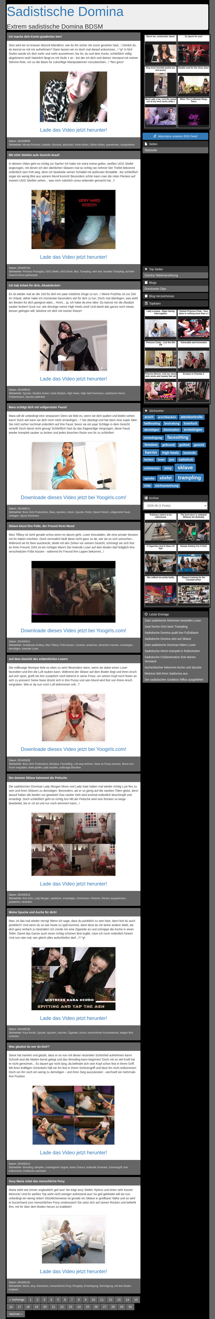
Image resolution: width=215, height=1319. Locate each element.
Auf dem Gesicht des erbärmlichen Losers (38, 659)
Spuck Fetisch (101, 512)
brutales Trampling (114, 271)
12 (110, 1299)
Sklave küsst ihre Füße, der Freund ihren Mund (41, 526)
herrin (151, 452)
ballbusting (152, 423)
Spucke (27, 393)
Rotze (88, 512)
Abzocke (56, 144)
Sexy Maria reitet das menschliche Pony (37, 1181)
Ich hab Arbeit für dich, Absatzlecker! (34, 285)
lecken (148, 459)
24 (79, 1306)
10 (93, 1299)
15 (136, 1299)
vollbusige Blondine (70, 767)
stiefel (166, 478)
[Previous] (17, 1299)
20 (45, 1306)
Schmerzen (83, 898)
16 (11, 1306)
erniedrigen (126, 645)
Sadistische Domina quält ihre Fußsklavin (172, 632)
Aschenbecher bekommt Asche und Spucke (173, 667)
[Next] (16, 1314)
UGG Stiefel (52, 271)
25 (87, 1306)
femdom (150, 445)
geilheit (184, 445)
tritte (147, 485)
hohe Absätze (58, 393)
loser (161, 459)
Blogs (151, 282)
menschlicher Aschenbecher (103, 1032)
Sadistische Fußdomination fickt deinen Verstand (170, 659)
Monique (54, 763)
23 (70, 1306)
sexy (32, 1286)
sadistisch (55, 898)
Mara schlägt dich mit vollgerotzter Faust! (38, 407)
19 (36, 1306)
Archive (152, 498)
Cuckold (80, 645)
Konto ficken (81, 144)
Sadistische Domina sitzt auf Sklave (168, 638)
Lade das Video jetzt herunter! (73, 130)
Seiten (151, 144)
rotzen (70, 512)
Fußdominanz (16, 396)
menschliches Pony (60, 1286)
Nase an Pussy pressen (107, 763)
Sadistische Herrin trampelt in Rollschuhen (172, 651)
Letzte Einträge (157, 614)
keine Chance (77, 1167)
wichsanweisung (166, 485)
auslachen (91, 645)
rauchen (62, 1032)
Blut (76, 271)
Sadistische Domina (65, 11)
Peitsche (95, 898)
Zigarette (73, 1032)
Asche (82, 1032)
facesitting (177, 437)
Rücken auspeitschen (114, 898)
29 (121, 1306)
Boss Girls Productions (35, 512)
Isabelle (46, 144)
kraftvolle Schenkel (96, 1167)
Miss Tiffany (51, 645)
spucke (149, 478)
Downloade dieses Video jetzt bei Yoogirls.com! (73, 497)
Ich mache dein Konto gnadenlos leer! (35, 36)
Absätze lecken (40, 393)
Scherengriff (115, 1167)
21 (53, 1306)
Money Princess (32, 144)
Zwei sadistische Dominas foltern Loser (170, 645)
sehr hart (97, 271)
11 (102, 1299)
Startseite (151, 150)
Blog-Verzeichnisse (159, 296)
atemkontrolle (192, 417)
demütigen (15, 648)
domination (171, 429)
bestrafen (27, 901)
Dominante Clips (155, 288)
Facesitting (66, 763)
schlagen (14, 515)
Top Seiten (154, 269)
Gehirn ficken (97, 144)
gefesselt (168, 445)
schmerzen (152, 468)
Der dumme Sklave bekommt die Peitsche (38, 777)
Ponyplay (77, 1286)
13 (119, 1299)
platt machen (51, 767)
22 (62, 1306)
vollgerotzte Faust (120, 512)
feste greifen (35, 767)
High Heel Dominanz (92, 393)
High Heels (73, 393)
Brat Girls (28, 898)
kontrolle (190, 453)
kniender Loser (30, 648)
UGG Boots (66, 271)
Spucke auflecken (35, 396)
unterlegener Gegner (56, 1167)
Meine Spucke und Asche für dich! (33, 912)
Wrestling (28, 1167)
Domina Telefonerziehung (161, 275)
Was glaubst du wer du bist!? (29, 1046)
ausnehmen (112, 144)
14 (127, 1299)
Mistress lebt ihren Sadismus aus (166, 673)
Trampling (85, 271)
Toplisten (153, 303)
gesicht (199, 445)
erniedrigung (153, 437)
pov (171, 459)
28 (113, 1306)
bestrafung (171, 423)
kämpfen (39, 1167)
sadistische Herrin (115, 393)
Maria (26, 1286)
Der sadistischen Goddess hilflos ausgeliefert (174, 679)
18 (28, 1306)
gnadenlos (14, 901)
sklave (185, 467)
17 (19, 1306)
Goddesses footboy (33, 645)
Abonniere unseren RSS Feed (175, 136)
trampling (189, 477)
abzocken (68, 144)
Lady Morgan (41, 898)
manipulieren (127, 144)
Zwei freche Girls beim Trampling (166, 626)
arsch (148, 417)
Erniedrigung (91, 1286)
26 (96, 1306)
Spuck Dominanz (29, 515)
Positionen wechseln (34, 1170)
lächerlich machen (109, 645)
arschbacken (167, 417)
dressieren (43, 1286)
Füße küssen (67, 645)
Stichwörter (154, 410)
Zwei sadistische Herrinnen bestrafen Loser (173, 620)
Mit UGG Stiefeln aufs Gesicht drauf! (34, 155)
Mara (52, 512)
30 (130, 1306)
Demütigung (106, 1286)
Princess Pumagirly (33, 271)
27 (104, 1306)
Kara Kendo (29, 1032)
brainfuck (190, 423)
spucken (61, 512)
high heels (170, 453)
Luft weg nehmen (83, 763)
